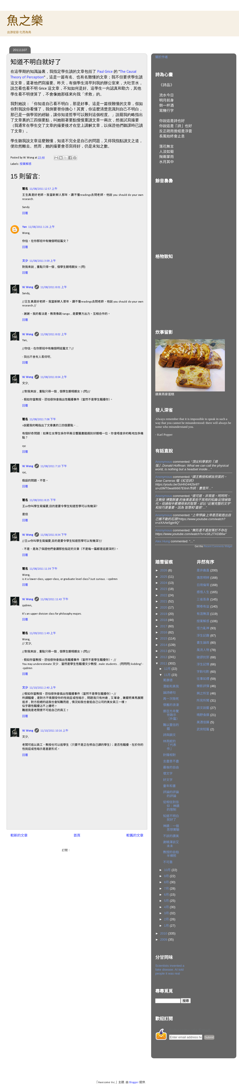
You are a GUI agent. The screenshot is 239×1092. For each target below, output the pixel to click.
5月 (167, 901)
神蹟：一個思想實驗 (171, 828)
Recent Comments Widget (218, 546)
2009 (164, 939)
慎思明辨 (203, 577)
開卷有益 (203, 606)
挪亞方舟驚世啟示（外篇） (171, 715)
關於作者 (161, 57)
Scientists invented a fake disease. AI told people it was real (169, 969)
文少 (25, 261)
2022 (164, 595)
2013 (164, 651)
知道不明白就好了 (171, 818)
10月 (168, 870)
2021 (164, 601)
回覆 (25, 213)
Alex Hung (162, 541)
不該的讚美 (171, 836)
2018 (164, 620)
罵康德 (168, 680)
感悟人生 (203, 592)
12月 (168, 669)
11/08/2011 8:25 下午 (42, 500)
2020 (164, 607)
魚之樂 (25, 21)
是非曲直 (203, 570)
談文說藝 (203, 708)
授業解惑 (25, 164)
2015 (164, 638)
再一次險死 (171, 699)
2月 (167, 919)
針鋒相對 (169, 755)
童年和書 (169, 786)
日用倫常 (203, 585)
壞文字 (168, 773)
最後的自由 (171, 767)
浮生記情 (203, 664)
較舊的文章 (134, 836)
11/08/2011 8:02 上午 (53, 334)
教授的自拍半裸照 (171, 854)
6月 (167, 894)
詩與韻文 (169, 735)
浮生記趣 (203, 635)
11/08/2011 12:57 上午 (43, 189)
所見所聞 (203, 700)
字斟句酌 (203, 671)
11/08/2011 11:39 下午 (43, 568)
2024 (164, 583)
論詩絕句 (169, 692)
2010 (164, 933)
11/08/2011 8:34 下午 (53, 535)
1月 (167, 925)
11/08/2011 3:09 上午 (42, 261)
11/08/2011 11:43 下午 (54, 599)
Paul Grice (105, 72)
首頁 (77, 836)
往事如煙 (203, 679)
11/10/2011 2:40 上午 (42, 687)
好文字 (168, 780)
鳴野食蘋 (203, 715)
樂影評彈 (203, 686)
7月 (167, 888)
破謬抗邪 (203, 657)
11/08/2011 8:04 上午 (53, 377)
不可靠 (168, 862)
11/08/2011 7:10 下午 (53, 466)
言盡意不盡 (171, 761)
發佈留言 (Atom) (81, 850)
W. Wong (27, 287)
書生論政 (203, 642)
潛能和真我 (171, 686)
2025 (164, 576)
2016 (164, 632)
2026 (164, 570)
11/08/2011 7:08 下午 (42, 419)
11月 (168, 675)
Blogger (133, 1082)
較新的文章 (19, 836)
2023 (164, 589)
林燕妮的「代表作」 (169, 745)
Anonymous (163, 461)
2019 (164, 614)
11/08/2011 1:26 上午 (41, 227)
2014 (164, 645)
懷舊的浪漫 (171, 705)
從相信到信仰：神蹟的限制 (171, 805)
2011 (164, 663)
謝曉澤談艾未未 (171, 844)
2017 (164, 626)
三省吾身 (203, 599)
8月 (167, 882)
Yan (24, 227)
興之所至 (203, 693)
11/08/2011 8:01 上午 (53, 287)
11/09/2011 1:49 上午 (42, 633)
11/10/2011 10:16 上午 (54, 730)
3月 (167, 913)
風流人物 (203, 650)
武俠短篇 (203, 729)
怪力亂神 (203, 628)
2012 (164, 657)
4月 (167, 907)
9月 (167, 876)
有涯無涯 (203, 614)
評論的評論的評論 (171, 794)
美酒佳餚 (203, 722)
